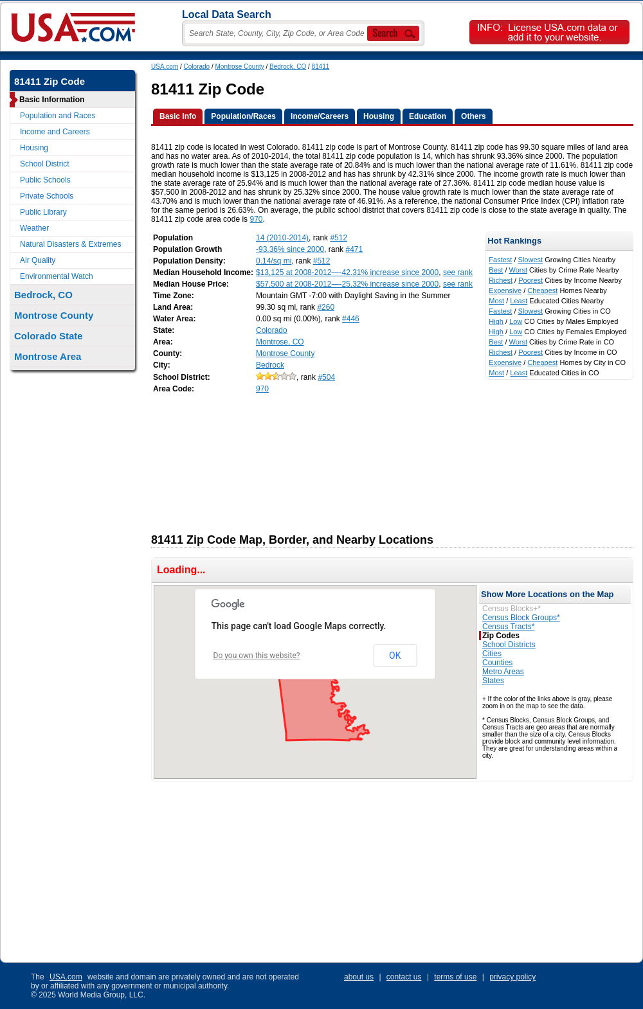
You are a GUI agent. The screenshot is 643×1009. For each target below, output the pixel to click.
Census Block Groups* (521, 617)
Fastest (500, 259)
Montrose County (239, 66)
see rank (458, 272)
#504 (326, 377)
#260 (325, 307)
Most (496, 301)
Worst (518, 270)
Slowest (530, 259)
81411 (321, 66)
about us (359, 976)
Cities (492, 653)
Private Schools (46, 196)
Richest (500, 280)
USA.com (164, 66)
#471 (354, 249)
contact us (404, 976)
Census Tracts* (508, 626)
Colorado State (48, 335)
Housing (34, 147)
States (493, 680)
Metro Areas (503, 671)
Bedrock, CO (287, 66)
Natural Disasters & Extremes (70, 244)
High (496, 321)
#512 (338, 237)
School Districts (509, 644)
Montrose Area (47, 356)
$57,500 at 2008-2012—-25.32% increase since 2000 (347, 284)
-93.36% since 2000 (290, 249)
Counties (497, 662)
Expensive (505, 290)
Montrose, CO (280, 341)
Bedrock (270, 365)
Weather (34, 228)
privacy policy (512, 976)
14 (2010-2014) (282, 237)
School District (44, 163)
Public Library (43, 212)
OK (395, 655)
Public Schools (45, 179)
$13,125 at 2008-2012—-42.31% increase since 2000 (347, 272)
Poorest (530, 280)
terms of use (455, 976)
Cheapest (542, 290)
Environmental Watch (56, 276)
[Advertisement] (221, 459)
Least (518, 301)
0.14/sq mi (273, 260)
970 (255, 219)
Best (496, 270)
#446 (350, 318)
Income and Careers (55, 131)
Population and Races (57, 115)
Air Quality (37, 260)
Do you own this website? (256, 655)
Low (515, 321)
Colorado (197, 66)
